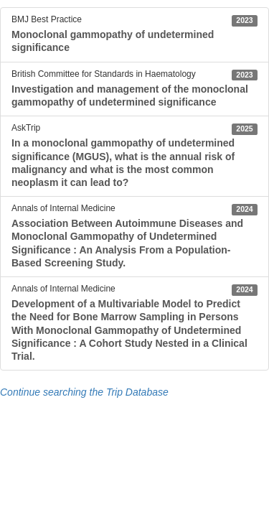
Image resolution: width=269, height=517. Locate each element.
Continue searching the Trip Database (84, 392)
